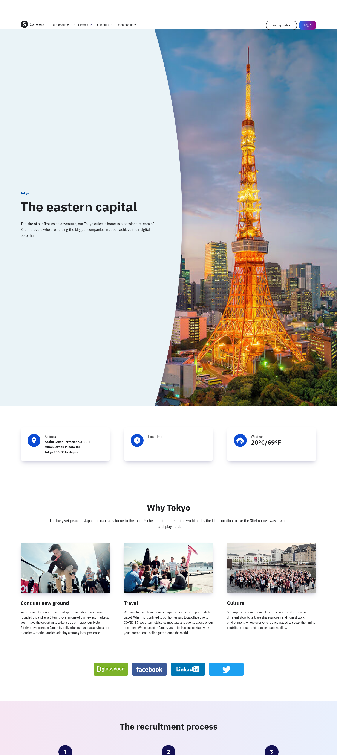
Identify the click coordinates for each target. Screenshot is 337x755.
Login (310, 6)
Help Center (296, 6)
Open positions (127, 25)
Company (263, 6)
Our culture (104, 25)
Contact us (279, 6)
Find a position (281, 25)
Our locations (61, 25)
